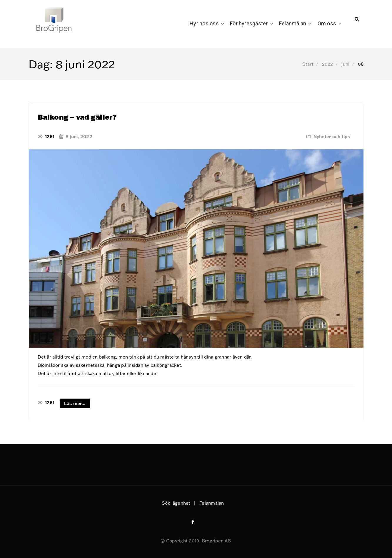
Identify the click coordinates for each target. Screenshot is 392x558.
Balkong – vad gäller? (77, 116)
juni (345, 64)
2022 (327, 64)
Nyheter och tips (331, 136)
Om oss (327, 23)
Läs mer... (74, 403)
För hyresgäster (249, 23)
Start (307, 64)
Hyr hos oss (204, 23)
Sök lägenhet (176, 503)
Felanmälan (292, 23)
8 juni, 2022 (79, 136)
